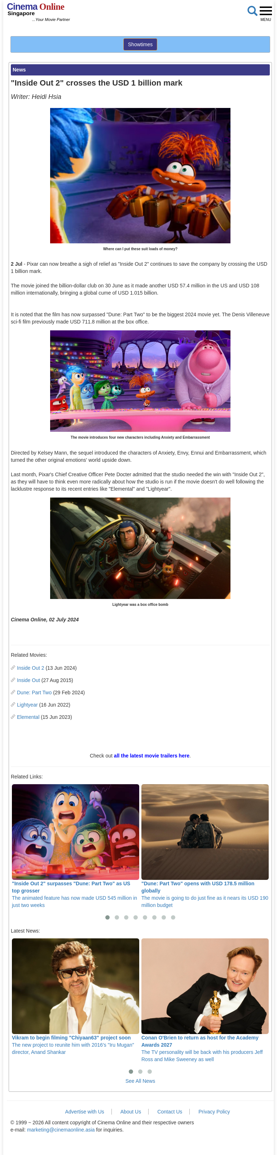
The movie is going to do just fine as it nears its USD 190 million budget (205, 846)
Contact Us (169, 1112)
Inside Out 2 (30, 668)
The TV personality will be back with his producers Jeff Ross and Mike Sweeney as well (205, 1000)
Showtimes (140, 44)
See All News (140, 1081)
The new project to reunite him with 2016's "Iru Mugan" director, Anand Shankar (75, 996)
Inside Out (28, 680)
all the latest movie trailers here (151, 756)
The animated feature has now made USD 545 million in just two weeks (75, 846)
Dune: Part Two (34, 692)
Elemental (28, 717)
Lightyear (27, 705)
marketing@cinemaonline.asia (61, 1130)
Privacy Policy (214, 1112)
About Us (130, 1112)
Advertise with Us (84, 1112)
